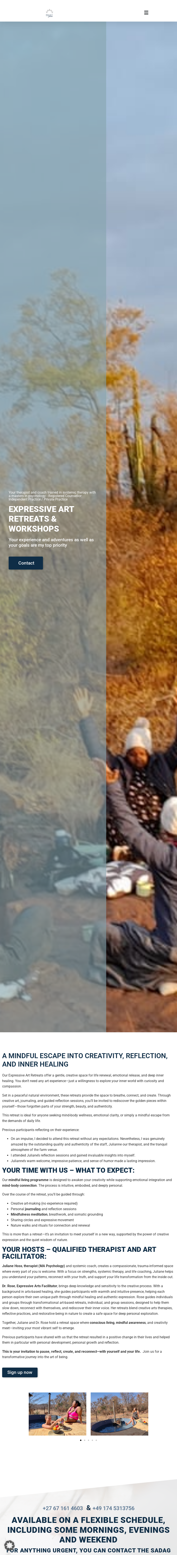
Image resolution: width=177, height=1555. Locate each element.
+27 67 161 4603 (57, 1508)
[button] (101, 13)
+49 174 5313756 (119, 1508)
